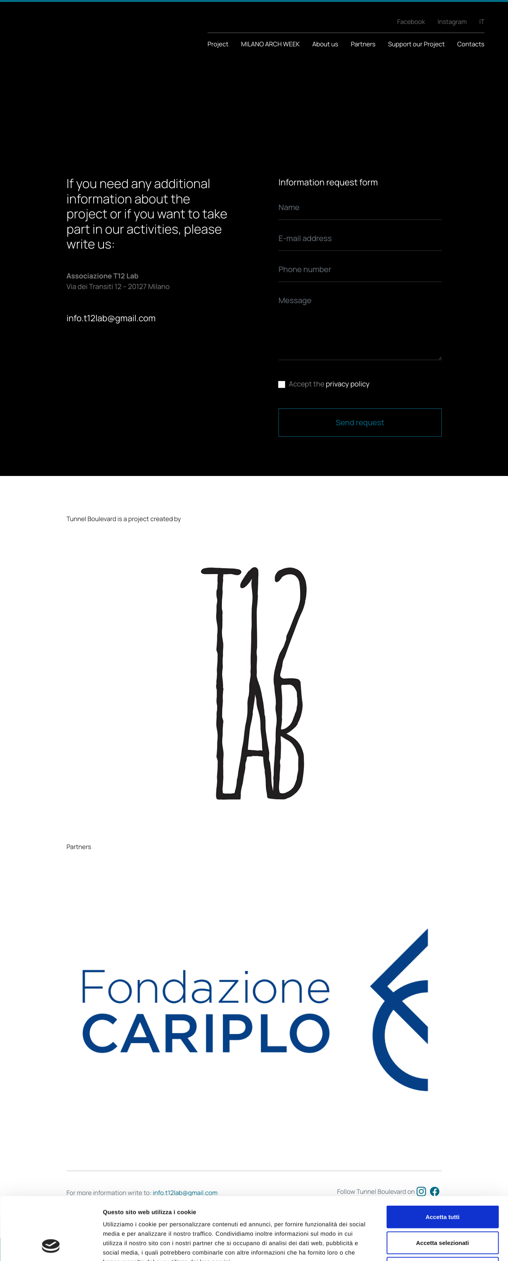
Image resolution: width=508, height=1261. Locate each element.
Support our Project (416, 44)
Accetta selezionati (442, 1183)
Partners (363, 44)
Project (218, 44)
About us (325, 44)
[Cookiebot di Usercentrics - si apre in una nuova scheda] (50, 1246)
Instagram (451, 21)
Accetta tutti (443, 1158)
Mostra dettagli (412, 1245)
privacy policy (348, 384)
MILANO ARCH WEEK (270, 44)
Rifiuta (442, 1209)
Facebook (411, 21)
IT (481, 21)
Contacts (470, 44)
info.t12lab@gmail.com (111, 318)
